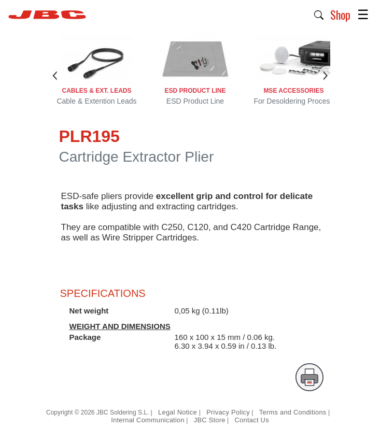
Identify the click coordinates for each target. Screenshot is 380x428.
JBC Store (210, 420)
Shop (340, 14)
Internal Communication (148, 420)
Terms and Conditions (293, 412)
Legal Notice (178, 412)
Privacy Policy (228, 412)
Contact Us (252, 420)
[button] (319, 14)
